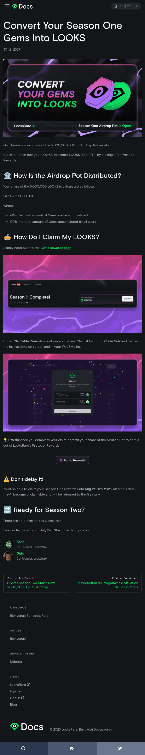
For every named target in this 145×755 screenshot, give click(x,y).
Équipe (15, 691)
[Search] (126, 6)
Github (17, 698)
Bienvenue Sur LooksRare (29, 616)
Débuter (16, 662)
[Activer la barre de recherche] (7, 6)
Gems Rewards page (55, 248)
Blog (13, 705)
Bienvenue (18, 639)
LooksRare (20, 685)
